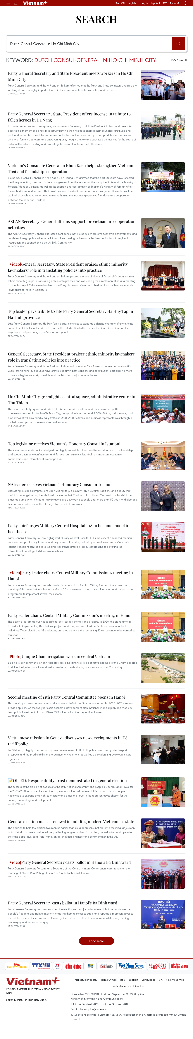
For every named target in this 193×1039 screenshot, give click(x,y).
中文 (165, 3)
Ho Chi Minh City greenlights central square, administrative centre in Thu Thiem (71, 399)
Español (155, 3)
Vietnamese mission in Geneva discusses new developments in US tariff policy (67, 740)
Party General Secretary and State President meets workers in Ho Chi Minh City (71, 76)
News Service (176, 979)
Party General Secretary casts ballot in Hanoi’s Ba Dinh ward (69, 862)
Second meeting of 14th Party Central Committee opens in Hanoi (66, 697)
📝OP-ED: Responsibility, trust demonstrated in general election (67, 780)
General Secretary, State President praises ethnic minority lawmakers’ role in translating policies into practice (67, 267)
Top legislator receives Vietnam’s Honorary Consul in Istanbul (64, 443)
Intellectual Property (85, 979)
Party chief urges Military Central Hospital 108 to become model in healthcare (68, 528)
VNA (161, 979)
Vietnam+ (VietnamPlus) (35, 3)
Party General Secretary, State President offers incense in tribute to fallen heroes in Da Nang (69, 117)
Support (133, 979)
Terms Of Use (109, 979)
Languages (148, 979)
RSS (122, 979)
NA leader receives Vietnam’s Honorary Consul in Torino (59, 484)
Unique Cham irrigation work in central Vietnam (59, 656)
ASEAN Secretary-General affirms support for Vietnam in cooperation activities (71, 224)
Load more (96, 941)
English (132, 3)
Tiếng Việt (119, 3)
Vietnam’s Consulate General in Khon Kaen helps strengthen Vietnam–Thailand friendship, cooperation (72, 168)
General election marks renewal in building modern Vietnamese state (71, 821)
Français (143, 3)
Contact (139, 986)
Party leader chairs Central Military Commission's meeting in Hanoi (70, 575)
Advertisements (122, 986)
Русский (175, 3)
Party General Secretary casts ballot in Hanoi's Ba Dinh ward (62, 903)
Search (96, 19)
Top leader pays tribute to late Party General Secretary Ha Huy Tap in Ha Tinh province (70, 314)
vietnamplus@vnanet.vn (93, 1009)
